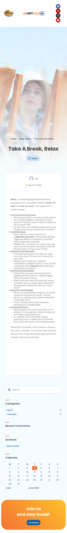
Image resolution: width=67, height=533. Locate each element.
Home (14, 138)
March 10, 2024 (35, 185)
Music (28, 138)
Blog (22, 138)
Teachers (12, 414)
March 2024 (13, 446)
